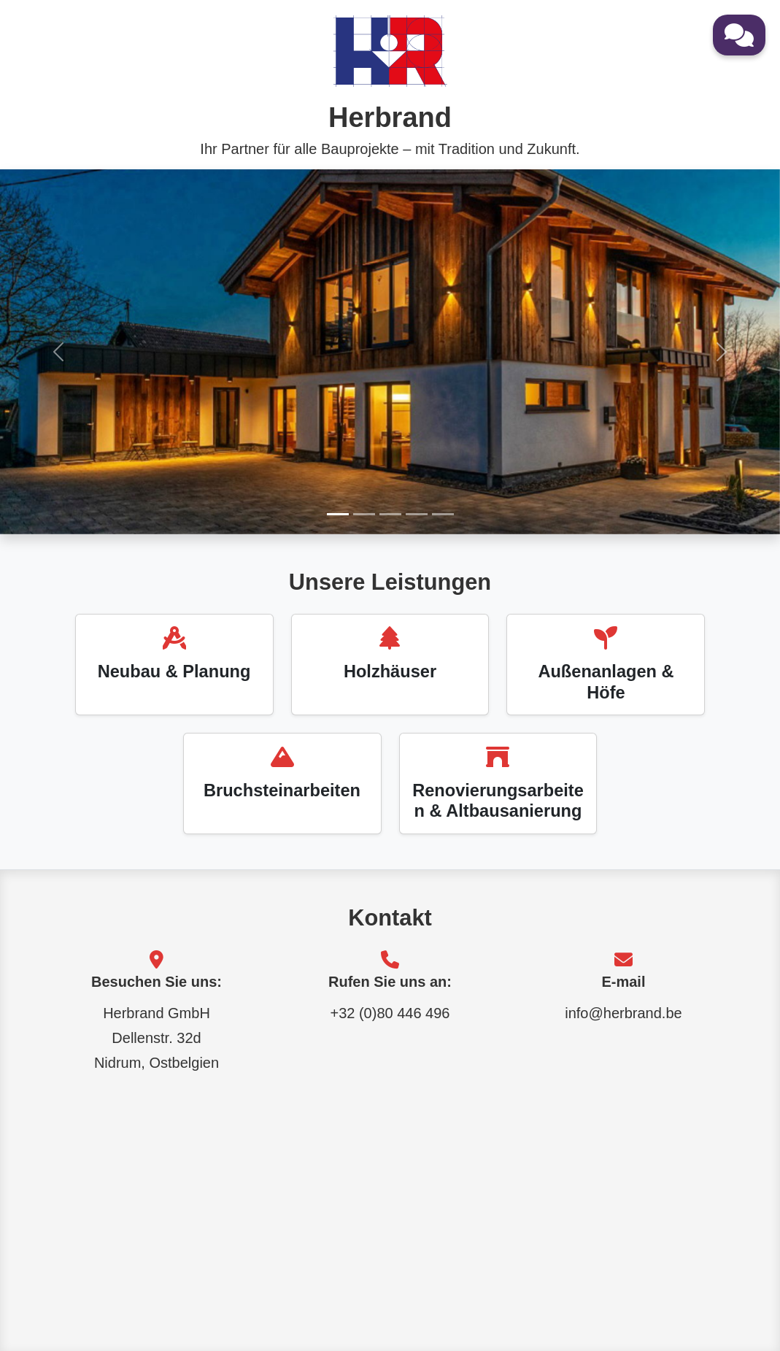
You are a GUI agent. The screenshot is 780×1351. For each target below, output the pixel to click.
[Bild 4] (417, 514)
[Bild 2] (364, 514)
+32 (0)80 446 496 (389, 1013)
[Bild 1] (338, 514)
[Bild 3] (390, 514)
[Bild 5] (443, 514)
